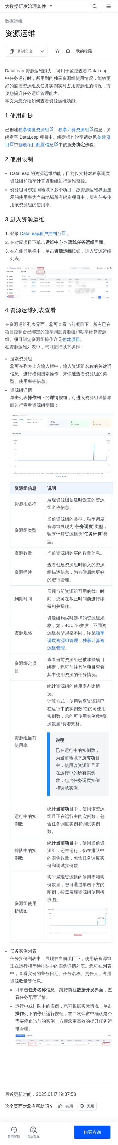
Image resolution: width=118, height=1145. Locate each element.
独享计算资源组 (76, 129)
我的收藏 (84, 51)
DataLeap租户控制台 (43, 233)
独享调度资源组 (36, 129)
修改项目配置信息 (39, 144)
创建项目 (71, 339)
